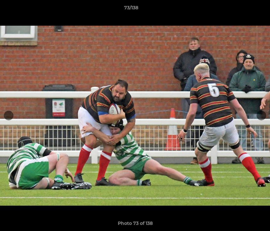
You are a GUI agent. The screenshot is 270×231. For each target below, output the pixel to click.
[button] (243, 9)
